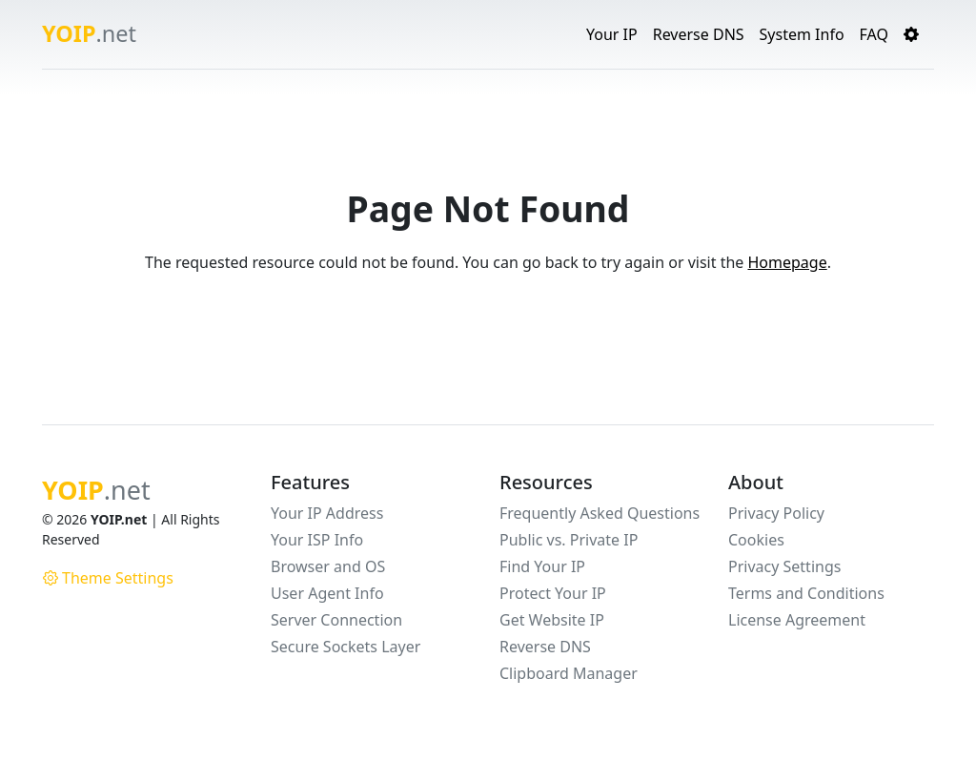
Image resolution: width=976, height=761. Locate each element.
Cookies (756, 539)
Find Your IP (542, 566)
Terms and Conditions (806, 593)
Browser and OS (328, 566)
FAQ (874, 34)
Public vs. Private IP (568, 539)
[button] (911, 34)
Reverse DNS (698, 34)
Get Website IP (551, 619)
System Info (802, 34)
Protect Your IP (552, 593)
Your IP (612, 34)
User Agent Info (327, 593)
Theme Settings (108, 577)
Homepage (786, 262)
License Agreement (796, 619)
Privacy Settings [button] (784, 566)
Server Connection (336, 619)
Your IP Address (327, 513)
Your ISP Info (317, 539)
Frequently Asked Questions (599, 513)
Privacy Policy (776, 513)
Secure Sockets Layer (345, 646)
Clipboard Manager (568, 673)
